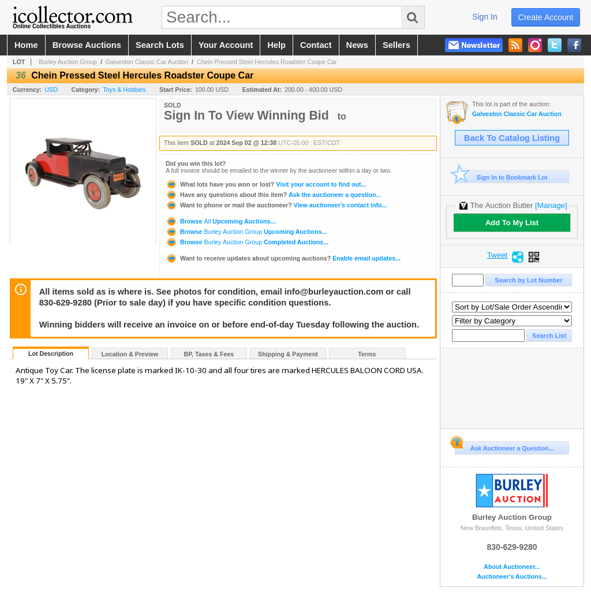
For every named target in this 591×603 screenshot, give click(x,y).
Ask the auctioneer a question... (273, 194)
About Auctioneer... (512, 567)
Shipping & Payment (288, 354)
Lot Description (50, 353)
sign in (485, 16)
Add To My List (511, 222)
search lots (160, 45)
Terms (367, 354)
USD (51, 89)
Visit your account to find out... (266, 184)
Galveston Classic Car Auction (147, 61)
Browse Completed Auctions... (247, 242)
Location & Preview (130, 354)
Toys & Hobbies (124, 89)
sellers (396, 45)
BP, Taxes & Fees (209, 354)
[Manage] (551, 205)
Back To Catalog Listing (512, 138)
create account (546, 17)
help (276, 45)
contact (316, 45)
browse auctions (87, 45)
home (26, 45)
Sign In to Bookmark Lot (501, 177)
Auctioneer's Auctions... (512, 577)
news (357, 45)
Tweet (497, 255)
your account (226, 45)
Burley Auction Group (68, 61)
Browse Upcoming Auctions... (220, 221)
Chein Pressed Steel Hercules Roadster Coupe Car (267, 61)
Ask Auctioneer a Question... (504, 446)
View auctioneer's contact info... (276, 205)
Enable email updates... (283, 258)
